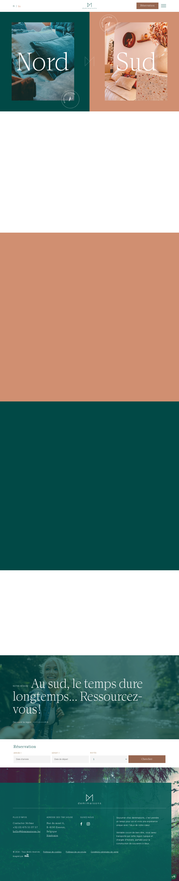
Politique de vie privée (76, 852)
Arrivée (18, 753)
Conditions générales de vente (104, 852)
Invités (93, 753)
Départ (56, 753)
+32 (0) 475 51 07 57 (25, 827)
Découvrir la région (30, 722)
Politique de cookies (52, 852)
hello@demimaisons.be (26, 831)
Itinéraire (52, 836)
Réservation (147, 6)
